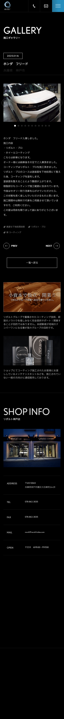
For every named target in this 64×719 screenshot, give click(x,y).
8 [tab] (39, 126)
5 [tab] (29, 126)
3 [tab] (22, 126)
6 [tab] (32, 126)
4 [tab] (25, 126)
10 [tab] (46, 126)
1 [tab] (15, 126)
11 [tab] (49, 126)
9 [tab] (42, 126)
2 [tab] (18, 126)
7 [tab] (35, 126)
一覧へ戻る (32, 262)
